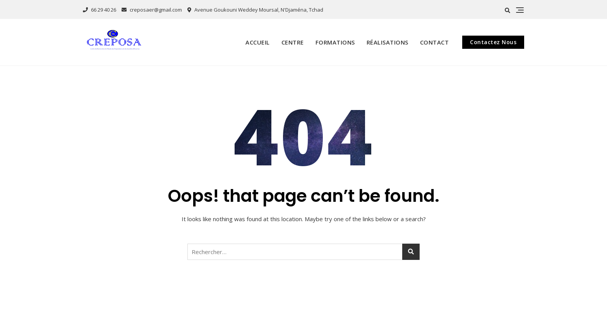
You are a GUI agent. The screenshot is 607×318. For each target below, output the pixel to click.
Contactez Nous (493, 42)
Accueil (257, 42)
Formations (335, 42)
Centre (292, 42)
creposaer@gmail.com (152, 9)
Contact (434, 42)
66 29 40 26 (99, 9)
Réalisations (387, 42)
